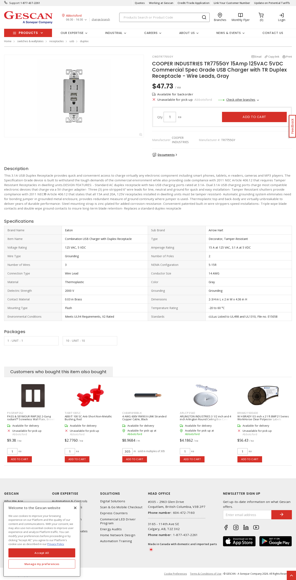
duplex (84, 41)
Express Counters (114, 513)
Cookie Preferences (175, 574)
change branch (101, 19)
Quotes (140, 3)
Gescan (11, 493)
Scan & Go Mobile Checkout (121, 507)
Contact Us (272, 33)
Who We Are (13, 501)
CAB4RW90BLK (132, 413)
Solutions (110, 493)
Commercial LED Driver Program (118, 521)
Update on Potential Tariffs (272, 3)
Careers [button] (151, 33)
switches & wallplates (30, 41)
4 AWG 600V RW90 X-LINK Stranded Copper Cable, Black (144, 417)
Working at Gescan (161, 3)
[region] (41, 539)
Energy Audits (111, 529)
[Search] (164, 17)
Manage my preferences (41, 564)
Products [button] (28, 33)
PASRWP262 (15, 413)
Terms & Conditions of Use (205, 573)
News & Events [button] (228, 33)
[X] (75, 507)
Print (289, 56)
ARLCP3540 (187, 413)
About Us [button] (187, 33)
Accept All (42, 553)
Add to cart (254, 117)
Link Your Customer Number (232, 3)
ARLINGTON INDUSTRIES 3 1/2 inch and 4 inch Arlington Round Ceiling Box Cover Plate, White (205, 419)
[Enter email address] (247, 514)
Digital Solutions (112, 501)
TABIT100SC (73, 413)
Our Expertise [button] (72, 33)
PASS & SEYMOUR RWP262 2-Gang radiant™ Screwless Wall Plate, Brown (31, 417)
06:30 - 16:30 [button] (74, 19)
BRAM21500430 (247, 413)
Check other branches (240, 100)
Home (8, 41)
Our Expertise (65, 493)
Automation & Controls (69, 501)
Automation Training (116, 541)
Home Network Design (117, 535)
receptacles (56, 41)
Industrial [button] (114, 33)
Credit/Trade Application (193, 3)
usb (71, 41)
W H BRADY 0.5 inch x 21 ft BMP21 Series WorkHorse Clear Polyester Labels (263, 417)
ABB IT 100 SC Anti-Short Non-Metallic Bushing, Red (88, 417)
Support (14, 3)
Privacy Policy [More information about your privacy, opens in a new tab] (55, 544)
